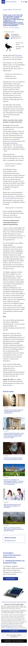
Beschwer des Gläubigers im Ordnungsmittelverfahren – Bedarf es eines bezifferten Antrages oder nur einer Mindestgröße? (14, 482)
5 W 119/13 (15, 57)
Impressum (16, 200)
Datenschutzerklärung (6, 626)
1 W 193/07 (16, 145)
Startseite (5, 9)
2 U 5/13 (5, 198)
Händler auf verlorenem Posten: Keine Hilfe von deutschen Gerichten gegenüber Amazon (14, 529)
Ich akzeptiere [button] (14, 631)
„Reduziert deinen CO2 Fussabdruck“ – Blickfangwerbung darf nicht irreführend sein (13, 411)
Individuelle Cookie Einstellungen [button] (14, 641)
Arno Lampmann (15, 27)
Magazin (10, 9)
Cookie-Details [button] (7, 644)
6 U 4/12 (20, 158)
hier (9, 333)
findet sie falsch (7, 385)
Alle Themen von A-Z (10, 540)
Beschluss (18, 55)
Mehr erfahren (10, 578)
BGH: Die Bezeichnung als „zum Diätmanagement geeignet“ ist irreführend (12, 506)
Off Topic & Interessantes (18, 9)
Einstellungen (11, 627)
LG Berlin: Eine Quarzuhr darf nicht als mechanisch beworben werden (13, 458)
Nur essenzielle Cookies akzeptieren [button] (14, 635)
